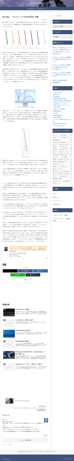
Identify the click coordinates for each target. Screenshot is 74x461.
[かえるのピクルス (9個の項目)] (59, 181)
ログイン (55, 193)
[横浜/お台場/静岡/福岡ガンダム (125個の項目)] (62, 162)
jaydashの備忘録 (57, 115)
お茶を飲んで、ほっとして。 (60, 102)
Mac (4, 264)
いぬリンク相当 (57, 92)
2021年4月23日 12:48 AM (8, 421)
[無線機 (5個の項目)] (68, 181)
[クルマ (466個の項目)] (57, 145)
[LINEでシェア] (17, 274)
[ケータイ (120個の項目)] (67, 167)
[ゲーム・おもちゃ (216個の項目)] (66, 152)
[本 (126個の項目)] (69, 159)
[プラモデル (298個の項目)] (67, 150)
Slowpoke (63, 123)
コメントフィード (57, 200)
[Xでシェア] (10, 270)
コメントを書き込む (25, 440)
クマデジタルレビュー (59, 125)
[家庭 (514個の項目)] (67, 138)
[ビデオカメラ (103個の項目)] (58, 171)
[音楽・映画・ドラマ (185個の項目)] (66, 154)
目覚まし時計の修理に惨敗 (59, 80)
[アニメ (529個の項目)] (58, 138)
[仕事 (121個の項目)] (57, 167)
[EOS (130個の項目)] (63, 159)
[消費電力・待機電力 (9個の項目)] (62, 179)
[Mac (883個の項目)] (67, 135)
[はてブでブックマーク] (40, 270)
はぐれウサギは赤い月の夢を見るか (62, 100)
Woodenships (56, 123)
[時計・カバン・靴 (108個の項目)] (62, 169)
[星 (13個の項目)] (56, 176)
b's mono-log (56, 96)
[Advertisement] (25, 291)
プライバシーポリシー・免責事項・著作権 (62, 219)
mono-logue (56, 94)
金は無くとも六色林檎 (59, 109)
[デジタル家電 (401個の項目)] (66, 145)
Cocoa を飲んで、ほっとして (61, 104)
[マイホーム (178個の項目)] (58, 157)
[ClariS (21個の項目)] (69, 174)
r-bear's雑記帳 (57, 117)
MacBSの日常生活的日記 (59, 98)
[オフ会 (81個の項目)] (56, 174)
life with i (55, 113)
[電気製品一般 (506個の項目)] (62, 140)
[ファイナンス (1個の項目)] (62, 183)
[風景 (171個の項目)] (68, 157)
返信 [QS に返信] (45, 435)
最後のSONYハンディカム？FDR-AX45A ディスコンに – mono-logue (62, 51)
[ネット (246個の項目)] (56, 152)
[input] (62, 15)
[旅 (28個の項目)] (62, 174)
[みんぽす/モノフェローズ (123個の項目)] (62, 164)
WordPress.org (57, 204)
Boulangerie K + (57, 111)
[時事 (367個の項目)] (57, 147)
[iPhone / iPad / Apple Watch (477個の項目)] (62, 142)
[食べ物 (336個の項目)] (67, 147)
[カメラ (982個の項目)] (58, 135)
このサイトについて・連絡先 (60, 215)
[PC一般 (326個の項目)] (57, 150)
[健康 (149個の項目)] (56, 159)
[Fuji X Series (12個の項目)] (66, 176)
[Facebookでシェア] (25, 270)
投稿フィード (56, 197)
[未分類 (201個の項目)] (56, 154)
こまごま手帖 (56, 106)
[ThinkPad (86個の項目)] (68, 171)
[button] (33, 274)
